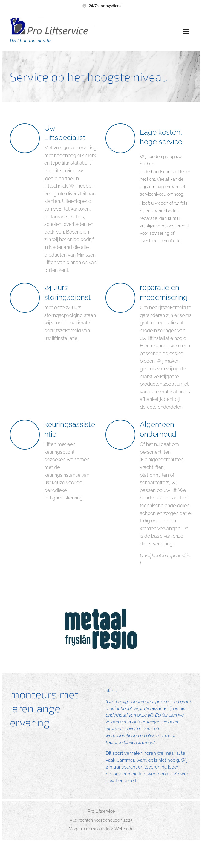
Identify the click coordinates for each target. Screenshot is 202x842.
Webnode (124, 828)
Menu (186, 31)
